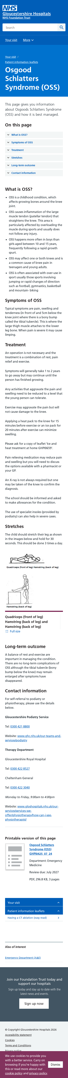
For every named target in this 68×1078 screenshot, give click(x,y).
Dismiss (55, 1064)
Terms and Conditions (18, 1045)
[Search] (61, 27)
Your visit (10, 56)
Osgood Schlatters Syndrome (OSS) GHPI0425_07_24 (41, 849)
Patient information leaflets (21, 62)
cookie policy (13, 1073)
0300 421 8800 (20, 726)
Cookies (10, 1040)
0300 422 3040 (20, 787)
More (29, 41)
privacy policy (38, 1073)
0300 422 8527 (20, 768)
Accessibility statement (18, 1035)
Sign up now (34, 1004)
